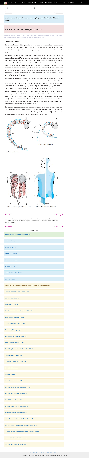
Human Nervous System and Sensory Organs (21, 8)
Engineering (48, 2)
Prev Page (8, 12)
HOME (23, 2)
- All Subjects (11, 241)
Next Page (59, 12)
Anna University (31, 2)
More (80, 2)
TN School (62, 2)
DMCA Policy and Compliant (53, 453)
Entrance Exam (72, 2)
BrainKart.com (13, 2)
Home (5, 8)
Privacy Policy (32, 453)
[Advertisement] (76, 33)
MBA (55, 2)
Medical (41, 2)
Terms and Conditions (41, 453)
